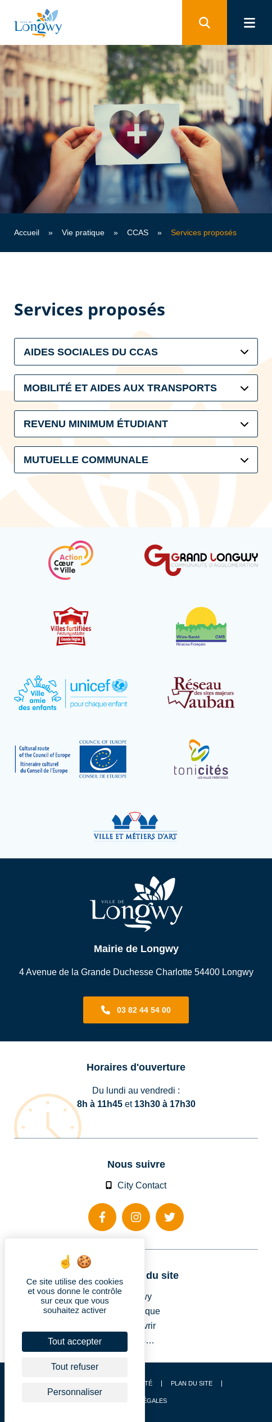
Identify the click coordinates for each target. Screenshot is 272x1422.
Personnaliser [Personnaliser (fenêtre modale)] (74, 1392)
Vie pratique (83, 232)
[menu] (249, 22)
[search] (204, 22)
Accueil (26, 232)
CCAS (137, 232)
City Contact (136, 1185)
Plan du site (191, 1383)
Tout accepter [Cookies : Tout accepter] (75, 1341)
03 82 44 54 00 (144, 1009)
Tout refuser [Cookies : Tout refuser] (74, 1366)
